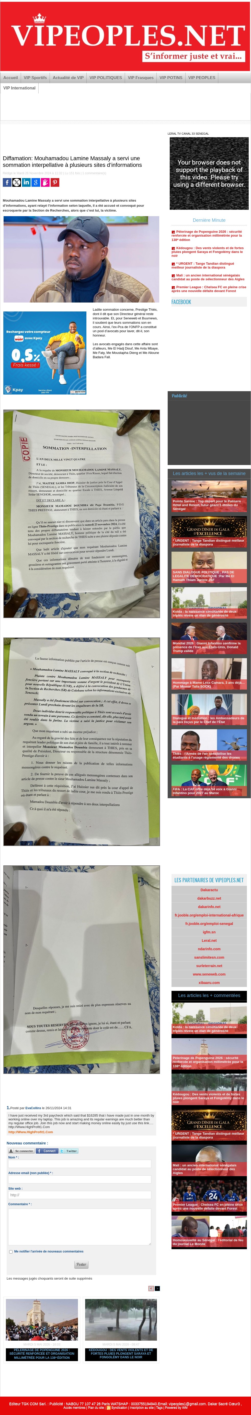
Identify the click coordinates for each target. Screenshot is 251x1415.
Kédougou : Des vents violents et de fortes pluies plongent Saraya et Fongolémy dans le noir (121, 1353)
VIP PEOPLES (201, 78)
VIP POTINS (170, 78)
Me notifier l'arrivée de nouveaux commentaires (49, 1251)
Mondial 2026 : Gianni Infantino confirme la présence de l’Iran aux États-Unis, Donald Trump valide (207, 647)
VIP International (19, 88)
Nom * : (13, 1157)
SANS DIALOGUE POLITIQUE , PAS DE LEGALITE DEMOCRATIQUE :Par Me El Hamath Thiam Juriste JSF (203, 576)
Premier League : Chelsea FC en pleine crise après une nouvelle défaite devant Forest (209, 292)
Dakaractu (209, 890)
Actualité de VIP (68, 78)
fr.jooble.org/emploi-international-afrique (209, 915)
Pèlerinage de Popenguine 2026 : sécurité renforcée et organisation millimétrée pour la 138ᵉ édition (41, 1354)
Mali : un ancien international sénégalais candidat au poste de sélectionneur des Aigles (208, 281)
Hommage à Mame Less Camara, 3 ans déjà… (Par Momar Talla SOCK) (209, 684)
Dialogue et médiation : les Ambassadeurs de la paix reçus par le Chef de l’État (208, 720)
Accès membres (74, 1407)
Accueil (10, 78)
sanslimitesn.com (209, 957)
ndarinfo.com (209, 949)
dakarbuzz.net (209, 898)
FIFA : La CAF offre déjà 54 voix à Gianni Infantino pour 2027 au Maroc (204, 791)
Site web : (15, 1188)
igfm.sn (209, 932)
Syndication (119, 1407)
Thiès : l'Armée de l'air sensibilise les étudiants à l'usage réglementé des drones (206, 755)
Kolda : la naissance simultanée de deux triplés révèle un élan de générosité (204, 613)
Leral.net (209, 940)
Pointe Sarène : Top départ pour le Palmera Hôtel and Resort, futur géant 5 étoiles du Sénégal (207, 505)
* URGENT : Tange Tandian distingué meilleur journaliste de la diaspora (203, 269)
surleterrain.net (209, 966)
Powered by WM (176, 1407)
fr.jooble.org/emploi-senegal (209, 924)
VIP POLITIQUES (105, 78)
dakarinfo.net (209, 907)
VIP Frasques (141, 78)
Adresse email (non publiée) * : (30, 1173)
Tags (159, 1407)
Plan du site (96, 1407)
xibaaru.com (209, 983)
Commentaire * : (20, 1204)
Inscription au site (142, 1407)
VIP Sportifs (35, 78)
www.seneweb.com (209, 974)
